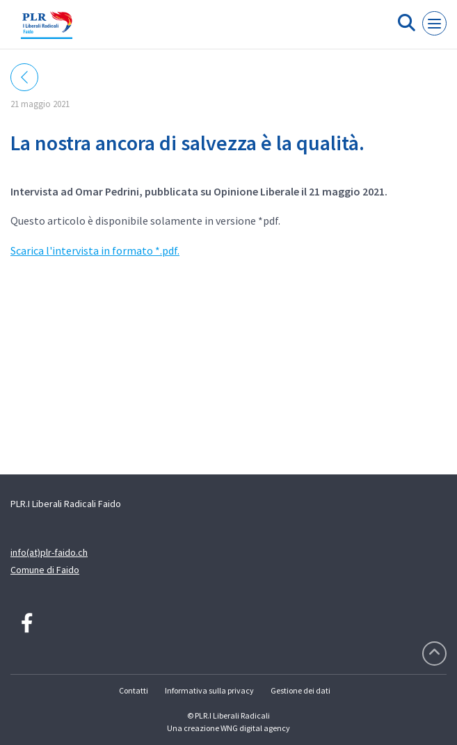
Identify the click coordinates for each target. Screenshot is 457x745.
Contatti (133, 690)
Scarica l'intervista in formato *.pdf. (94, 250)
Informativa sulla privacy (209, 690)
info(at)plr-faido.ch (49, 552)
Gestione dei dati (300, 690)
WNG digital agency (255, 728)
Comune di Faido (44, 569)
